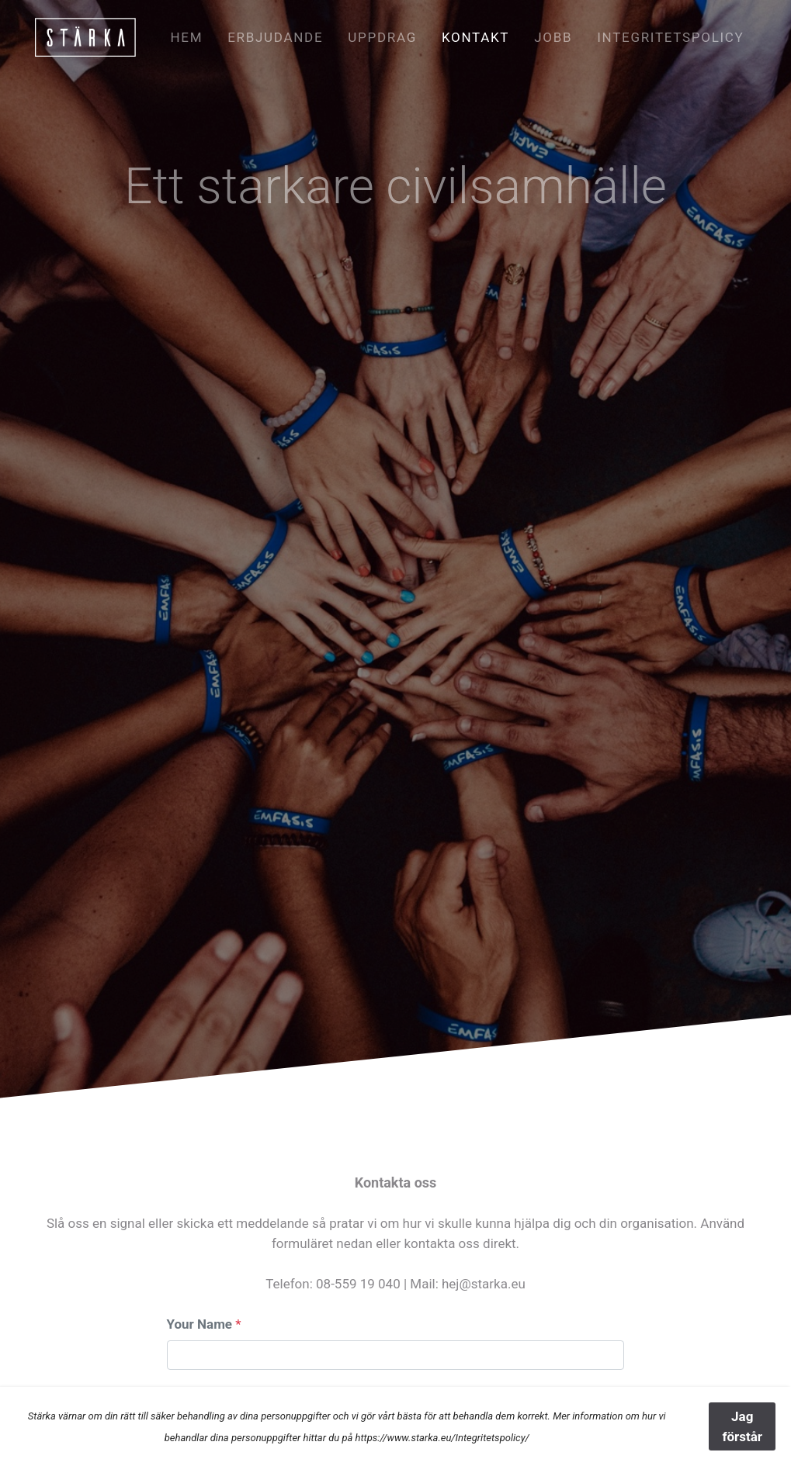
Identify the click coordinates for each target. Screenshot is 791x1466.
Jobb (553, 37)
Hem (186, 37)
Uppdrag (382, 37)
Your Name (200, 1324)
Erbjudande (275, 37)
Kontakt (475, 37)
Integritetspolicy (670, 37)
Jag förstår (742, 1426)
